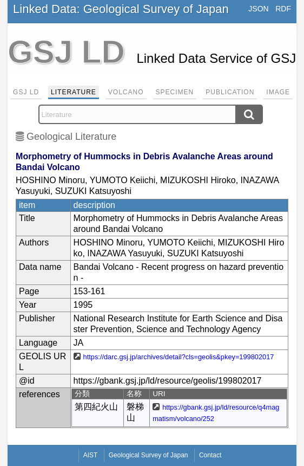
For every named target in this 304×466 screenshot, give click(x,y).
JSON (258, 8)
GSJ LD (26, 92)
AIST (90, 455)
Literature (73, 92)
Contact (210, 455)
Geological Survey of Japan (148, 455)
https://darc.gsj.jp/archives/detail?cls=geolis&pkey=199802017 (178, 357)
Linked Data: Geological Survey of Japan (121, 9)
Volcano (126, 92)
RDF (283, 8)
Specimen (175, 92)
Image (278, 92)
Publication (230, 92)
